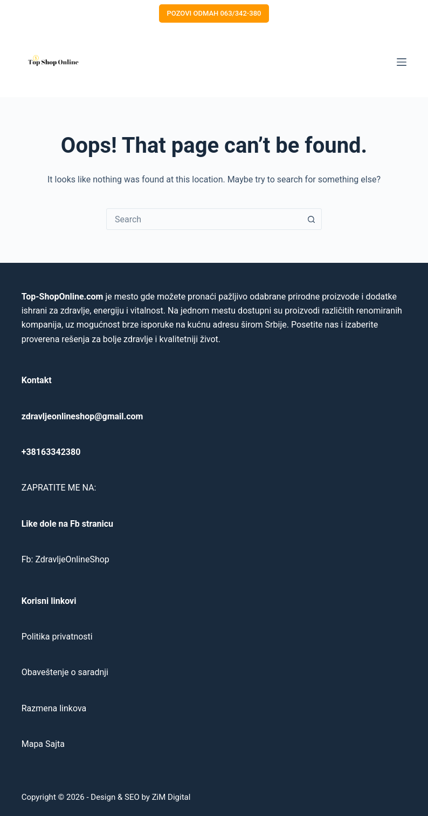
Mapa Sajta (43, 744)
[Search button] (311, 219)
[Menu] (401, 62)
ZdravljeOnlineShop (72, 559)
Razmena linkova (54, 708)
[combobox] (204, 219)
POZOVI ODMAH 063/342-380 (214, 13)
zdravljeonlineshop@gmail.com (82, 416)
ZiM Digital (171, 797)
